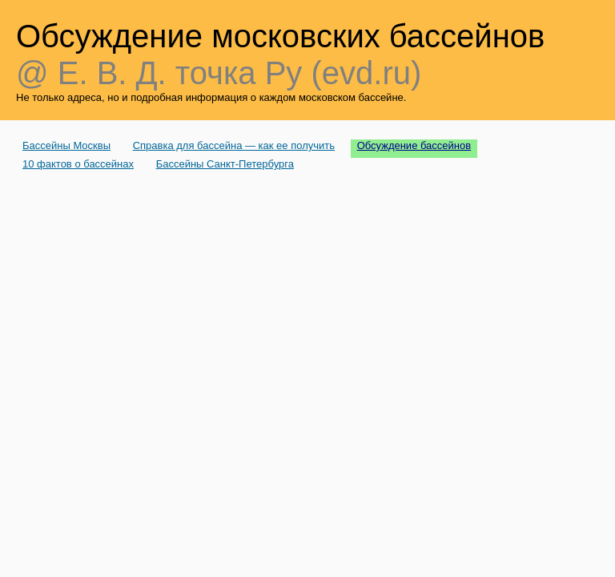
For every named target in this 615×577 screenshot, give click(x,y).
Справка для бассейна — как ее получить (234, 145)
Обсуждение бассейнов (414, 145)
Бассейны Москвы (66, 145)
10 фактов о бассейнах (78, 164)
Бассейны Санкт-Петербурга (225, 164)
